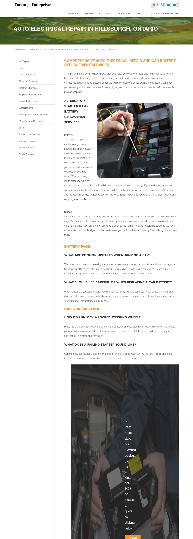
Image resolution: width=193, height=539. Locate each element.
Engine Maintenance (28, 101)
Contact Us (142, 14)
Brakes (22, 68)
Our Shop (73, 14)
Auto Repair (105, 14)
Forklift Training (26, 154)
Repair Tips (124, 14)
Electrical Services (27, 81)
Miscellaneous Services (30, 121)
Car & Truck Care (27, 74)
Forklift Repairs (26, 147)
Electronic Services (28, 87)
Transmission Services (29, 134)
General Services (27, 107)
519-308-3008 (170, 5)
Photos (88, 14)
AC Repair (23, 61)
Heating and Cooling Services (33, 114)
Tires (21, 127)
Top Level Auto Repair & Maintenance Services (68, 49)
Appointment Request (166, 14)
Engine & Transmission (29, 94)
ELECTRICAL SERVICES (107, 49)
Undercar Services (27, 141)
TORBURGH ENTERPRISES (26, 49)
